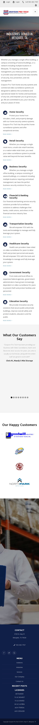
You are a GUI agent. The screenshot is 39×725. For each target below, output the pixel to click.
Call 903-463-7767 (30, 2)
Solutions (19, 663)
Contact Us (19, 681)
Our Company (19, 677)
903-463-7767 (19, 645)
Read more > (7, 136)
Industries (19, 667)
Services (19, 672)
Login (6, 2)
